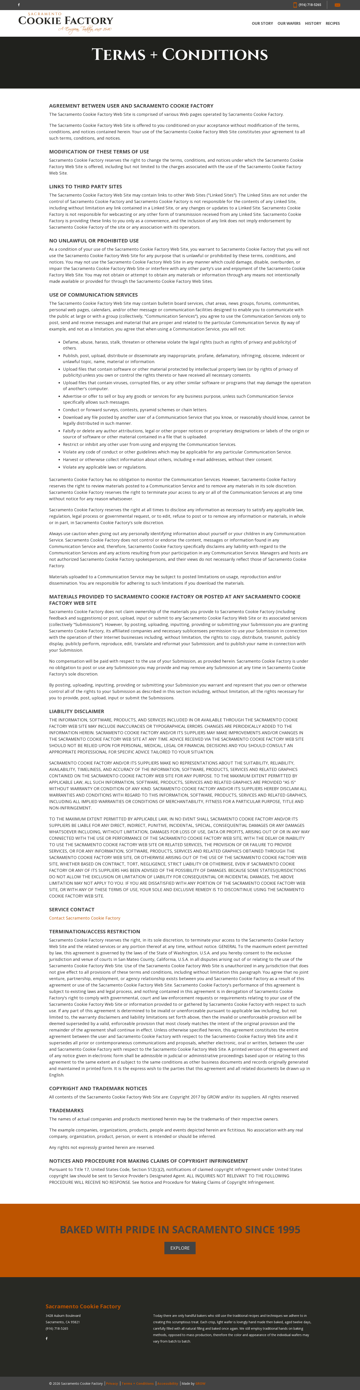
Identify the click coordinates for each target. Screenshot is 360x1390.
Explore (180, 1247)
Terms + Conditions (137, 1383)
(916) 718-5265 (307, 5)
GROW (200, 1383)
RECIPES (333, 23)
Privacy (112, 1383)
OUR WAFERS (289, 23)
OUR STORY (262, 23)
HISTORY (313, 23)
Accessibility (167, 1383)
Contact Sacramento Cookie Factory (84, 918)
